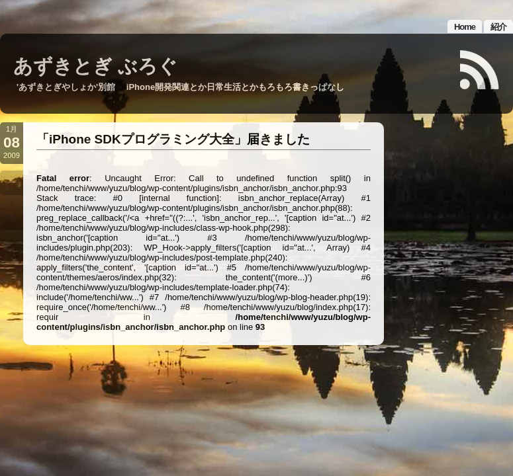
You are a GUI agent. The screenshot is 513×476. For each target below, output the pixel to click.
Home (464, 27)
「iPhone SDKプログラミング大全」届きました (173, 139)
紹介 (498, 27)
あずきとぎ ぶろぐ (95, 66)
